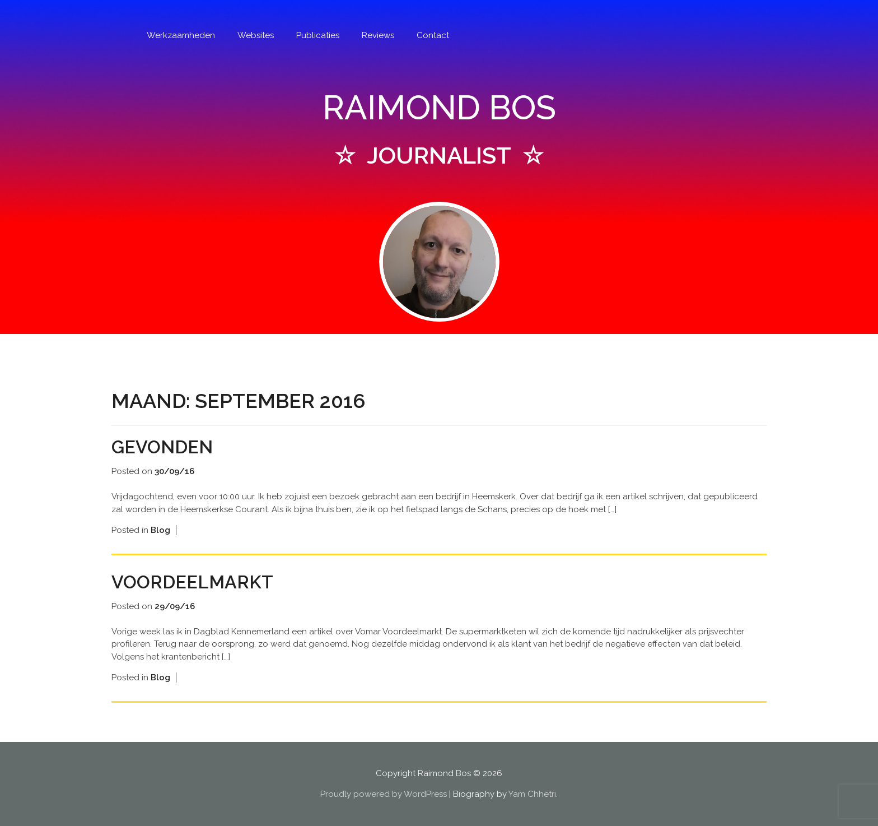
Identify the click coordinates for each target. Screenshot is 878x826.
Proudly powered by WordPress (383, 794)
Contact (433, 35)
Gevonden (162, 447)
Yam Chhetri (532, 794)
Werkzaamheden (181, 35)
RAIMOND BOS (439, 107)
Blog (160, 530)
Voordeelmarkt (192, 582)
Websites (255, 35)
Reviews (378, 35)
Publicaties (317, 35)
